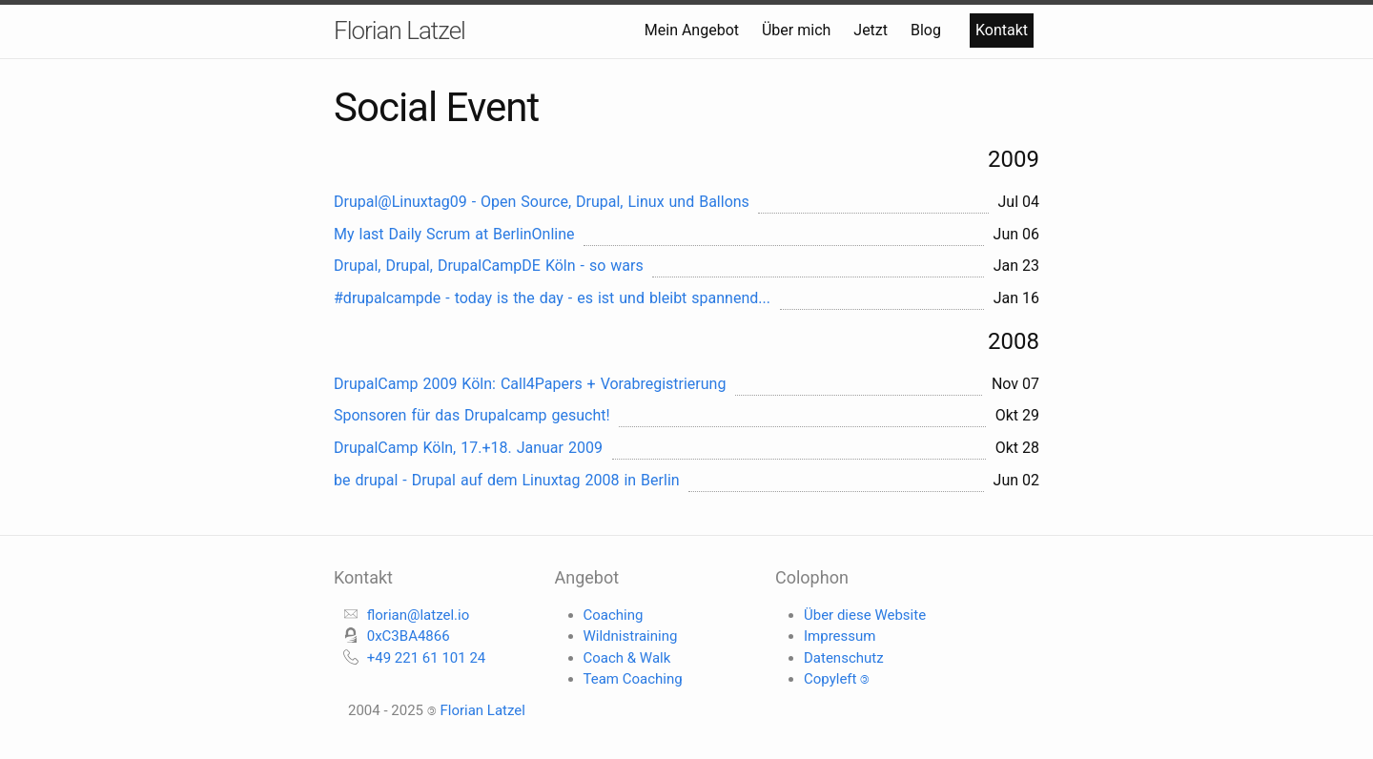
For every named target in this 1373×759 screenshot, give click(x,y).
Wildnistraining (631, 636)
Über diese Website (865, 615)
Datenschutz (844, 658)
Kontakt (1001, 30)
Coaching (614, 615)
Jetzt (872, 30)
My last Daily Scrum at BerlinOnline (454, 234)
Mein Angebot (694, 30)
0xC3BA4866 (408, 636)
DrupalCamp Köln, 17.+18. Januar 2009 (468, 448)
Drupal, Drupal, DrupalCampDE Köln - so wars (489, 265)
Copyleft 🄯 (837, 678)
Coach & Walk (627, 658)
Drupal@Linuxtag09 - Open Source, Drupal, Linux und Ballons (541, 202)
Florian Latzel (399, 30)
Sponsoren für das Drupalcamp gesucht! (472, 415)
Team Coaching (633, 678)
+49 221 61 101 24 (426, 658)
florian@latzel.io (418, 615)
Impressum (839, 636)
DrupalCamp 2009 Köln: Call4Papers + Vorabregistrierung (530, 384)
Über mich (798, 30)
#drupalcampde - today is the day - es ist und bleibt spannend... (552, 298)
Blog (928, 30)
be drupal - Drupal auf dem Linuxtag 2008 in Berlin (507, 480)
